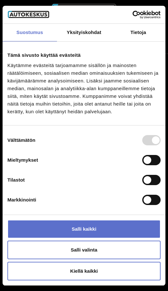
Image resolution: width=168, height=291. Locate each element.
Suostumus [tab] (29, 32)
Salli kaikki (84, 229)
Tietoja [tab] (138, 32)
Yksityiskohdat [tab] (84, 32)
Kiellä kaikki (84, 271)
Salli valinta (84, 249)
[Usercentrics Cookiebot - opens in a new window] (132, 15)
